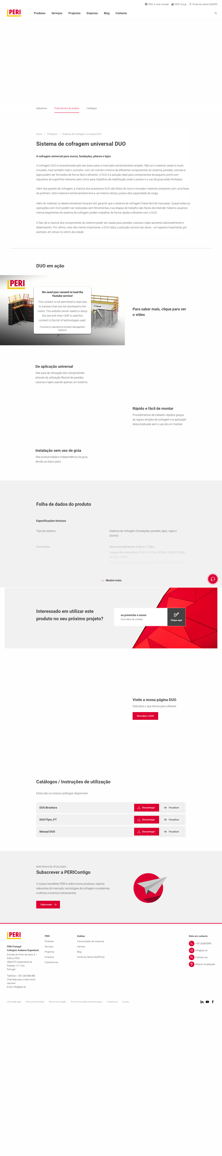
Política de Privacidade (35, 1145)
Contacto (121, 13)
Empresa (92, 13)
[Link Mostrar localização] (202, 1108)
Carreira (81, 1090)
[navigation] (149, 760)
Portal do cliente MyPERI (90, 1100)
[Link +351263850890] (202, 1087)
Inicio (39, 134)
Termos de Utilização (57, 1145)
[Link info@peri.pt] (202, 1094)
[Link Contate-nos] (202, 1101)
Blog (106, 13)
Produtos (52, 134)
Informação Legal (14, 1145)
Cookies (125, 1145)
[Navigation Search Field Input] (198, 13)
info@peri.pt (20, 1130)
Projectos (74, 13)
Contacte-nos (51, 1105)
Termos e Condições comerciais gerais (86, 1145)
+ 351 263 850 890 (26, 1119)
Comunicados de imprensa (90, 1085)
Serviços (56, 13)
